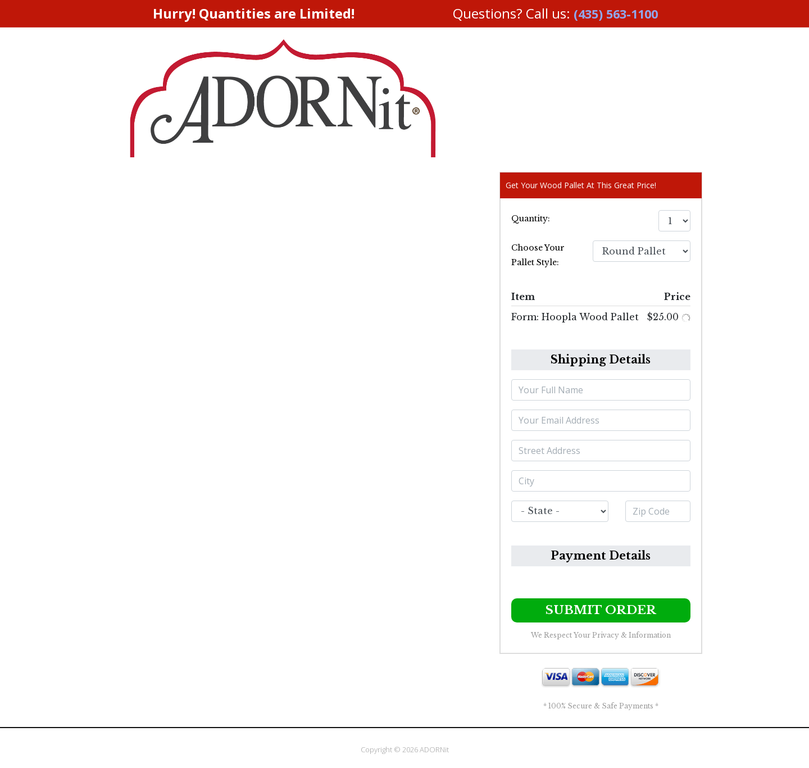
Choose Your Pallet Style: (538, 255)
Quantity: (530, 218)
